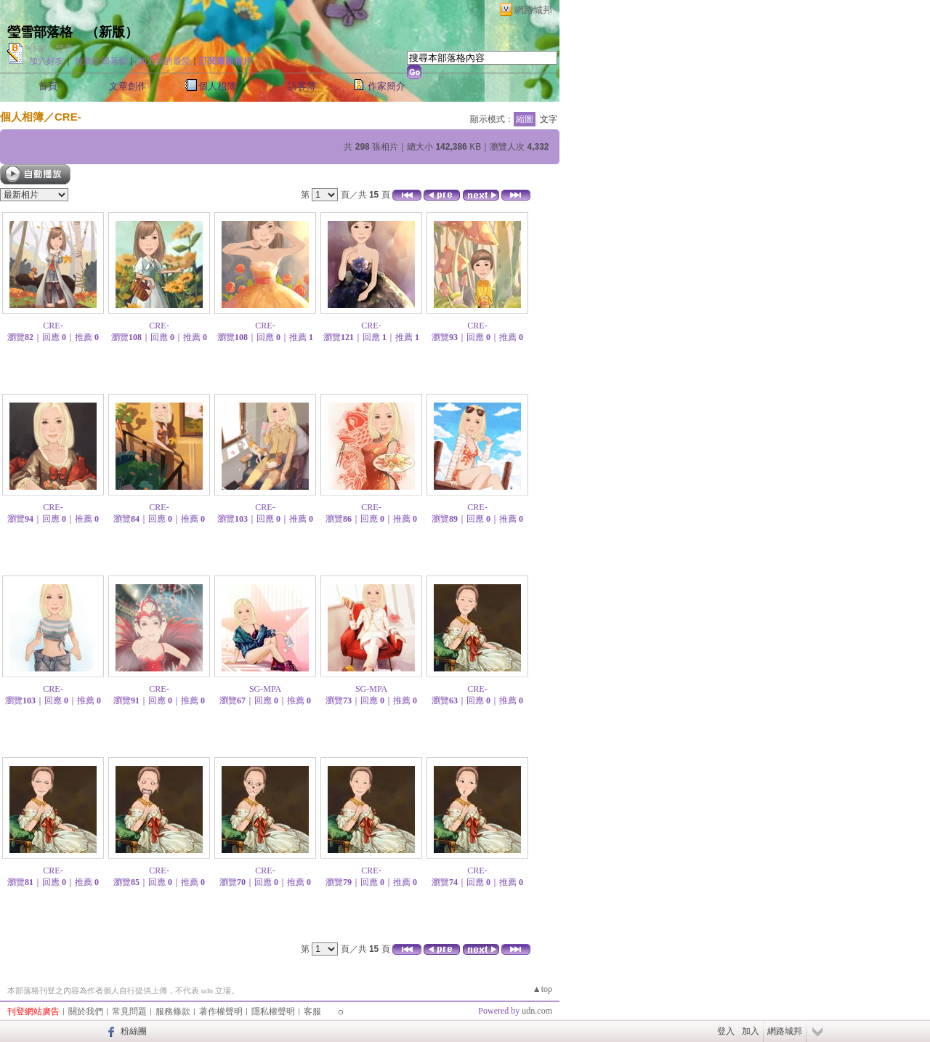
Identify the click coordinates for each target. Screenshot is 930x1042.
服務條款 (172, 1011)
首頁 (48, 86)
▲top (542, 989)
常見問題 (129, 1011)
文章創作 (128, 86)
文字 (548, 119)
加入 (750, 1031)
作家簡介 (386, 86)
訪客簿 (302, 86)
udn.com (537, 1011)
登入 (726, 1031)
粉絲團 (134, 1031)
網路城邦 (533, 9)
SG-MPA (265, 689)
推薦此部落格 (101, 61)
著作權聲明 (221, 1011)
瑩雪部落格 (40, 32)
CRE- (67, 116)
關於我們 (85, 1011)
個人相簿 (217, 86)
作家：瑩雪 (51, 49)
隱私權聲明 (273, 1011)
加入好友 (46, 61)
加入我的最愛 (164, 61)
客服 (312, 1011)
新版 (112, 32)
